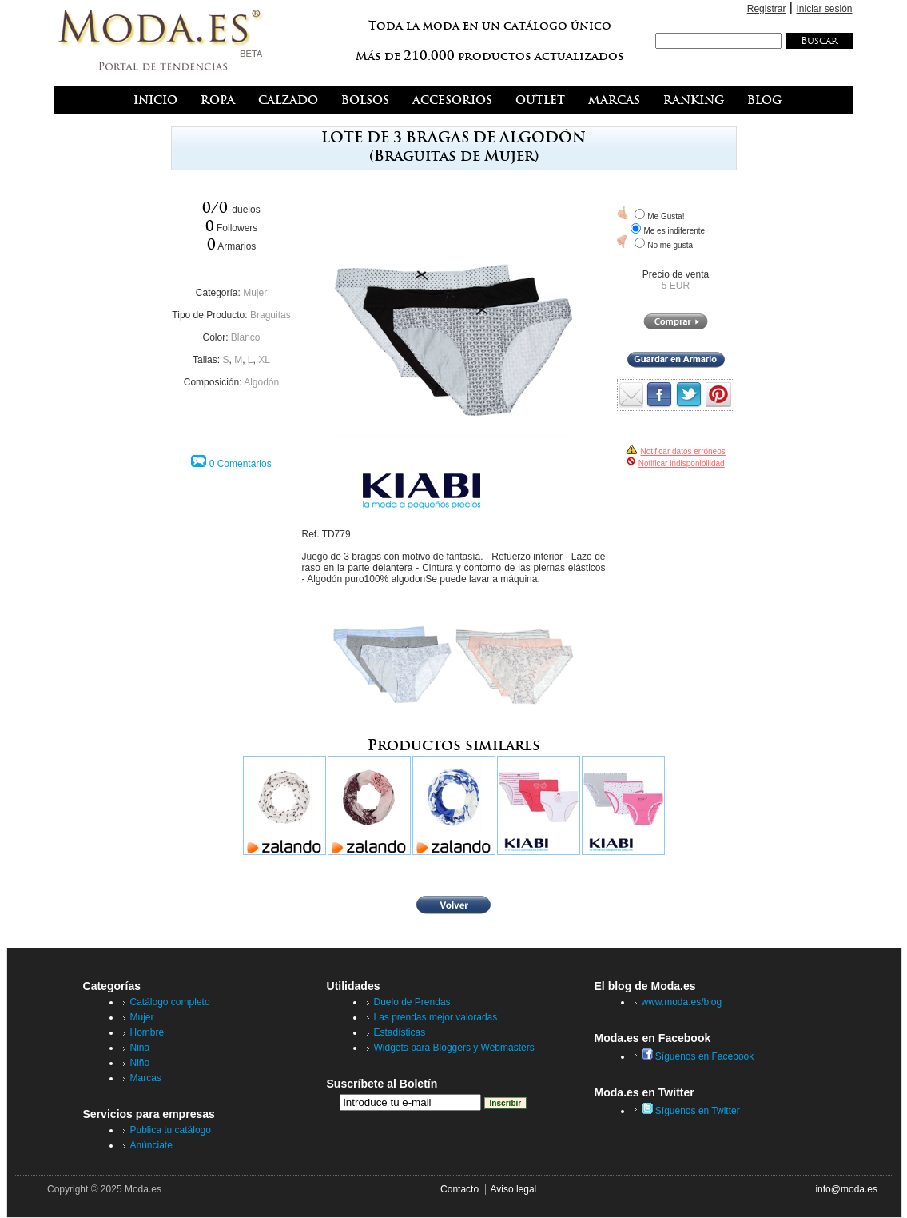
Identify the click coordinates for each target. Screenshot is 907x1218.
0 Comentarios (240, 463)
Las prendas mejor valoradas (436, 1017)
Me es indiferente (674, 230)
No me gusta (670, 245)
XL (264, 359)
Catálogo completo (170, 1002)
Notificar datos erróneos (683, 451)
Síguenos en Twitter (691, 1110)
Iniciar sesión (824, 8)
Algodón (261, 382)
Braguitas (270, 315)
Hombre (147, 1032)
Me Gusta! (665, 216)
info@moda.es (846, 1189)
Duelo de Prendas (412, 1002)
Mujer (255, 292)
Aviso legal (513, 1189)
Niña (140, 1047)
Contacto (459, 1189)
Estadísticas (400, 1032)
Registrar (766, 8)
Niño (140, 1062)
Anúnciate (151, 1145)
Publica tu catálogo (170, 1130)
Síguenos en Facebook (698, 1056)
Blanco (246, 337)
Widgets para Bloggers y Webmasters (454, 1047)
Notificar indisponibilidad (681, 463)
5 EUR (676, 285)
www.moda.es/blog (682, 1002)
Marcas (145, 1078)
